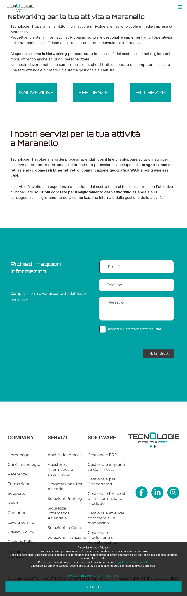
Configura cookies (84, 576)
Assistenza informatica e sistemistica (60, 469)
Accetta (93, 587)
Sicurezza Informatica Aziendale (59, 513)
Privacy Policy (21, 532)
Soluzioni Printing (65, 498)
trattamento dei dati (144, 329)
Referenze (17, 474)
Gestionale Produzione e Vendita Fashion (103, 537)
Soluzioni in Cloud (65, 527)
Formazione (19, 483)
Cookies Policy (21, 541)
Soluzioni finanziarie (67, 537)
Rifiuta (113, 576)
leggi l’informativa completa (131, 562)
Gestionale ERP (102, 455)
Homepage (18, 455)
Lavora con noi (21, 522)
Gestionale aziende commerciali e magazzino (106, 518)
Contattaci (17, 512)
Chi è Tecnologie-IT (26, 464)
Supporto (16, 493)
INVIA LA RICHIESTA (158, 353)
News (13, 503)
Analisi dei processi (66, 455)
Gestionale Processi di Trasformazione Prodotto (106, 498)
